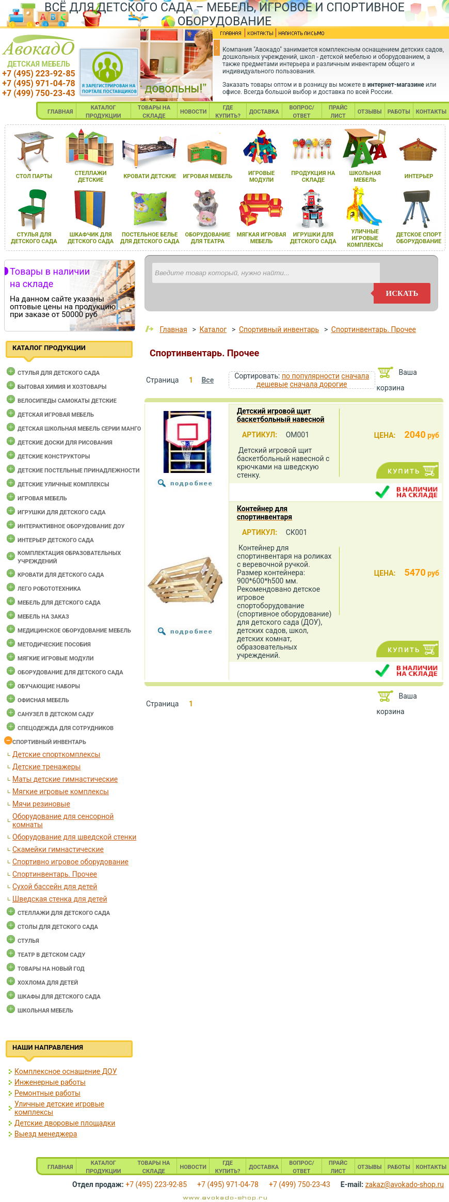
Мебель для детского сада (59, 602)
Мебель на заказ (43, 616)
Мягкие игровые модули (55, 658)
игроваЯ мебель (207, 176)
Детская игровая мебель (56, 415)
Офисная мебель (43, 700)
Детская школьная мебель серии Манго (79, 428)
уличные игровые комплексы (365, 238)
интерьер (419, 176)
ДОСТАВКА (264, 111)
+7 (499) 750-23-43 (38, 93)
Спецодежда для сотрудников (66, 728)
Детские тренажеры (46, 767)
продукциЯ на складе (313, 176)
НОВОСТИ (193, 111)
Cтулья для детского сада (59, 373)
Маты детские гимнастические (65, 779)
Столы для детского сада (58, 927)
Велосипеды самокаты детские (67, 401)
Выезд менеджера (45, 1134)
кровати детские (149, 176)
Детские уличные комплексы (63, 484)
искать (402, 293)
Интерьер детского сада (56, 540)
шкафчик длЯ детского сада (91, 238)
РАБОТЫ (399, 111)
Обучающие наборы (49, 686)
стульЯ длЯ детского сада (34, 238)
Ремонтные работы (47, 1093)
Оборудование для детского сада (70, 672)
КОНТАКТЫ (431, 111)
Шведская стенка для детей (59, 899)
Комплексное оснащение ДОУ (65, 1071)
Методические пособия (54, 644)
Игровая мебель (42, 498)
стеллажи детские (91, 176)
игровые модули (261, 176)
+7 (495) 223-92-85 (38, 73)
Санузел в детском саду (56, 714)
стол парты (34, 176)
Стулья (28, 941)
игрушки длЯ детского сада (313, 238)
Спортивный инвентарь (49, 742)
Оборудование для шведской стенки (74, 837)
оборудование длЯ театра (207, 238)
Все (207, 380)
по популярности (311, 376)
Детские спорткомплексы (56, 754)
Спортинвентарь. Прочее (54, 874)
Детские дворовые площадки (64, 1123)
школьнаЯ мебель (365, 176)
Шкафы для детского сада (59, 996)
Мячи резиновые (41, 804)
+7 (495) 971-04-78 (38, 83)
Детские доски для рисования (65, 442)
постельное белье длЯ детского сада (150, 238)
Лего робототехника (49, 589)
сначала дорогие (318, 384)
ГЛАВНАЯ (60, 111)
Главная (173, 329)
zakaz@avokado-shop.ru (404, 1184)
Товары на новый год (51, 969)
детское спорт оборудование (418, 238)
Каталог (213, 329)
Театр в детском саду (51, 955)
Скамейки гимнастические (58, 849)
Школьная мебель (45, 1010)
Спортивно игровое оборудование (70, 862)
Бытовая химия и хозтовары (62, 387)
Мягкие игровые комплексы (60, 791)
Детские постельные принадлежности (78, 470)
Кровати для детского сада (61, 575)
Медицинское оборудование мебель (74, 630)
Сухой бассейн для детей (54, 886)
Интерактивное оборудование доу (71, 526)
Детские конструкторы (54, 456)
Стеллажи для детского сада (64, 913)
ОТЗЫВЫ (370, 111)
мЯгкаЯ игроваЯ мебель (261, 238)
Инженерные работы (50, 1082)
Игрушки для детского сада (62, 512)
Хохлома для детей (48, 982)
